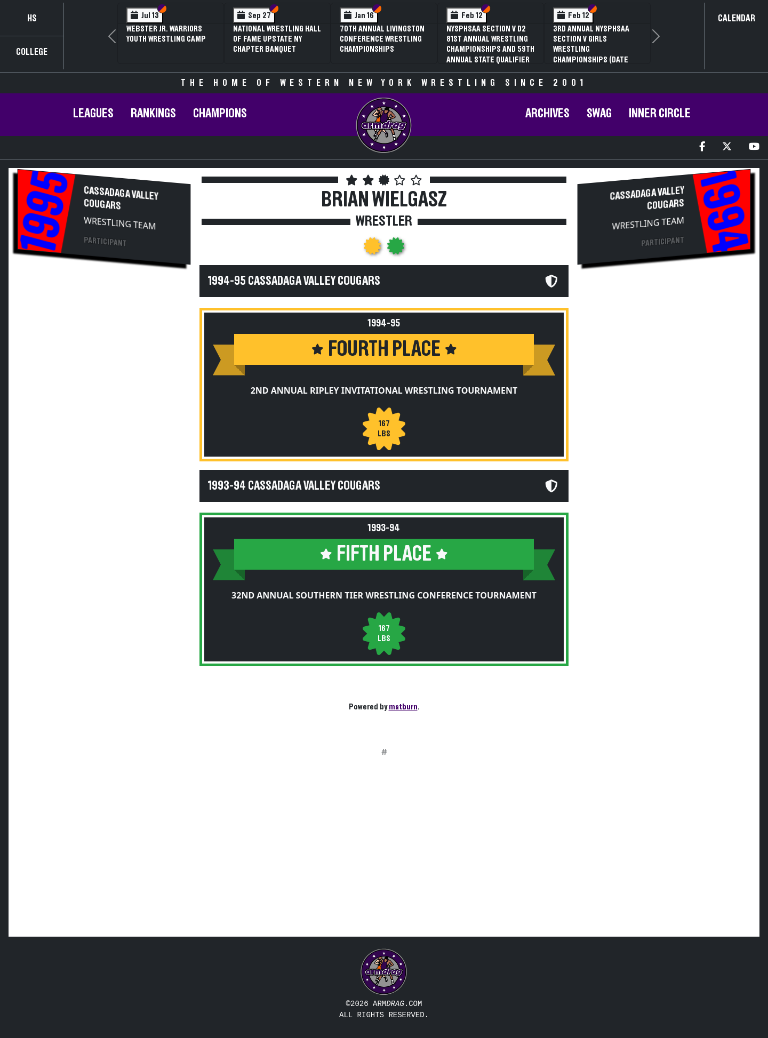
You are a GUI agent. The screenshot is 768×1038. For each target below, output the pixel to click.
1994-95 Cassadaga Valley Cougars (294, 281)
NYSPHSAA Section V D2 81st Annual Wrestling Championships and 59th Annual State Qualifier (490, 44)
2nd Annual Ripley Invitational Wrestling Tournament (384, 390)
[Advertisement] (104, 358)
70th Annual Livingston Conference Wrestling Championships (382, 39)
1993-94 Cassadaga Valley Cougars (294, 486)
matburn (403, 706)
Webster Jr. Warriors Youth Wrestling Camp (166, 34)
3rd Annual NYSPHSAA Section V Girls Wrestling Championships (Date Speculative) (591, 49)
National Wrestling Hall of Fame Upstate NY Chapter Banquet (277, 39)
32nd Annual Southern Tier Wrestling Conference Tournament (384, 595)
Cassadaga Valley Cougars (121, 198)
